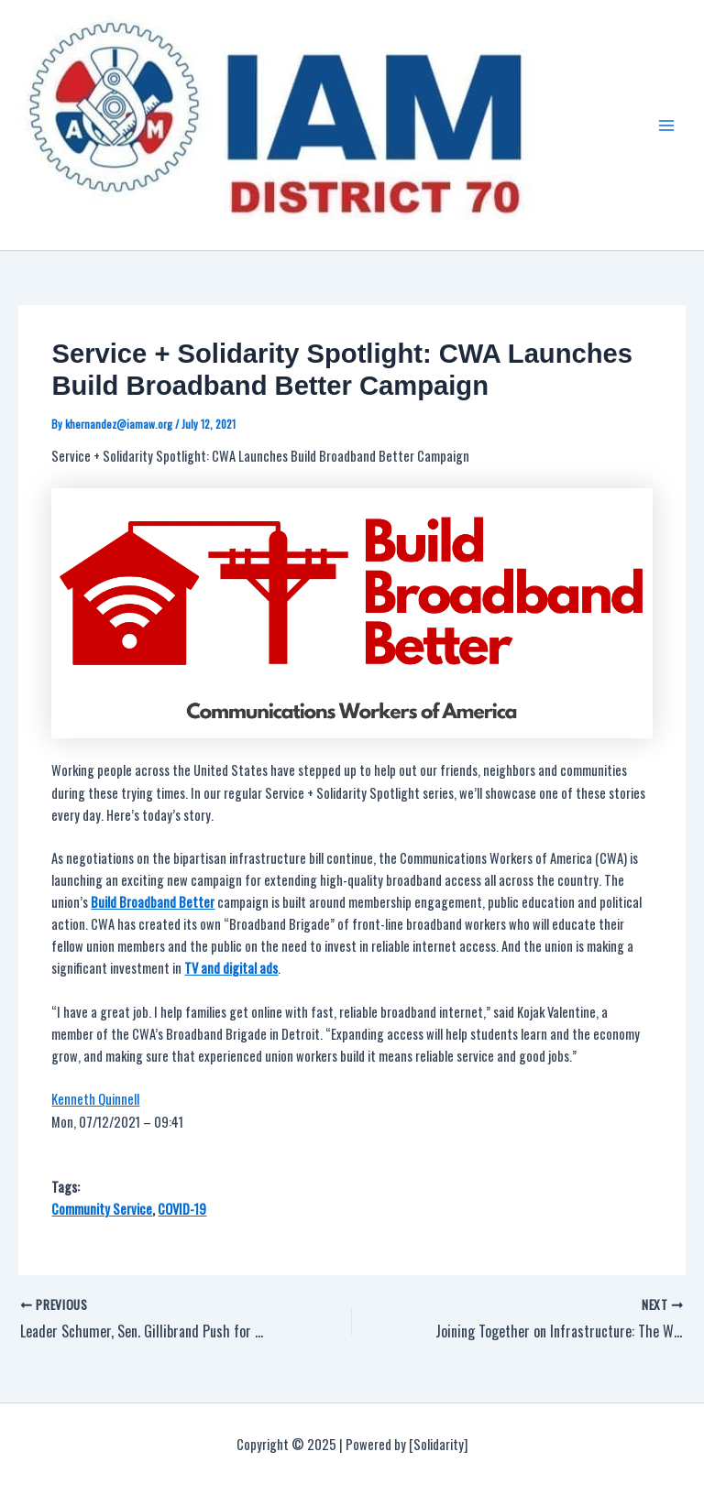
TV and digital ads (231, 967)
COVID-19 (182, 1208)
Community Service (101, 1208)
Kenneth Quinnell (95, 1098)
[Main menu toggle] (666, 125)
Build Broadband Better (152, 901)
